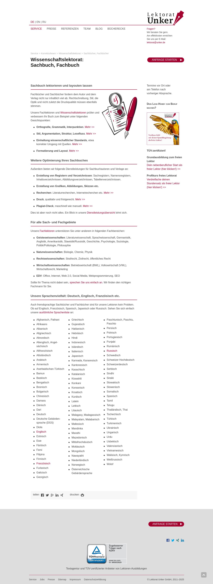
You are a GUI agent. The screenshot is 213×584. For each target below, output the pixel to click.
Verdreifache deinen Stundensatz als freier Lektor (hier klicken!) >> (163, 183)
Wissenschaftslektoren (73, 112)
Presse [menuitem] (51, 579)
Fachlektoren (47, 231)
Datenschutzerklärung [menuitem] (95, 579)
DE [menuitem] (32, 22)
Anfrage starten (164, 59)
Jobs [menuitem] (42, 579)
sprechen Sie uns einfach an (86, 282)
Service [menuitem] (36, 29)
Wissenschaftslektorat (70, 53)
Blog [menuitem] (99, 29)
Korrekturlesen (48, 53)
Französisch (43, 463)
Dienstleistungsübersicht (101, 212)
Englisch (41, 431)
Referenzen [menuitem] (69, 29)
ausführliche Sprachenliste (54, 312)
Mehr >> (89, 127)
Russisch (112, 350)
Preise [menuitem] (51, 29)
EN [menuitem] (38, 22)
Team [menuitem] (87, 29)
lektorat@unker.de (156, 42)
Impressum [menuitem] (75, 579)
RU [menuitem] (44, 22)
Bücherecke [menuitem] (116, 29)
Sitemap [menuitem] (62, 579)
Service (34, 53)
